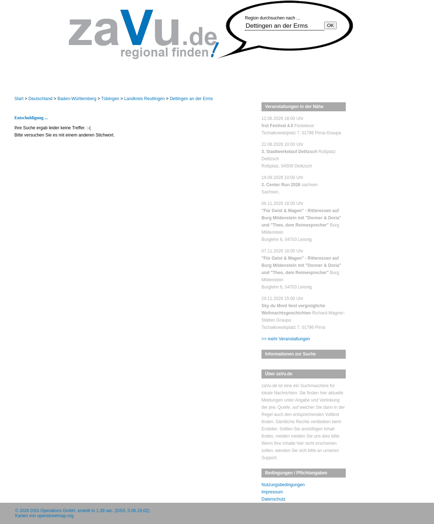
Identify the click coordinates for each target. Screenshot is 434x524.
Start (18, 98)
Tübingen (110, 98)
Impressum (272, 491)
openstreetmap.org (55, 515)
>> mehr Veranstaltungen (285, 338)
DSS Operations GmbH (52, 510)
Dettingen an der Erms (191, 98)
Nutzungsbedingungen (283, 484)
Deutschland (40, 98)
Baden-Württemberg (76, 98)
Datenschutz (273, 499)
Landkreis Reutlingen (144, 98)
